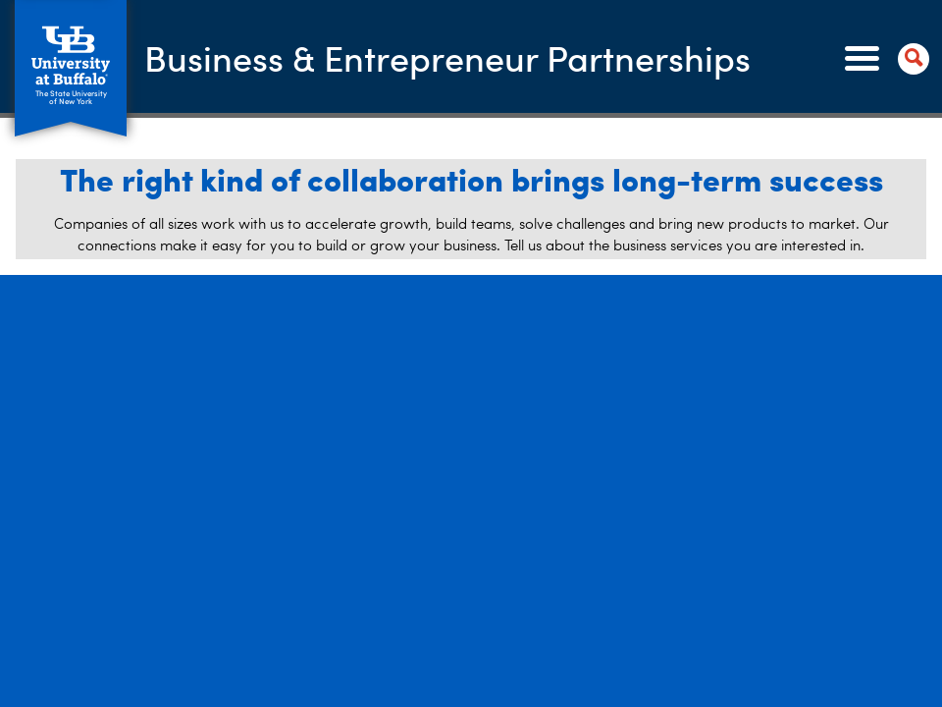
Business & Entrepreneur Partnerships (447, 57)
